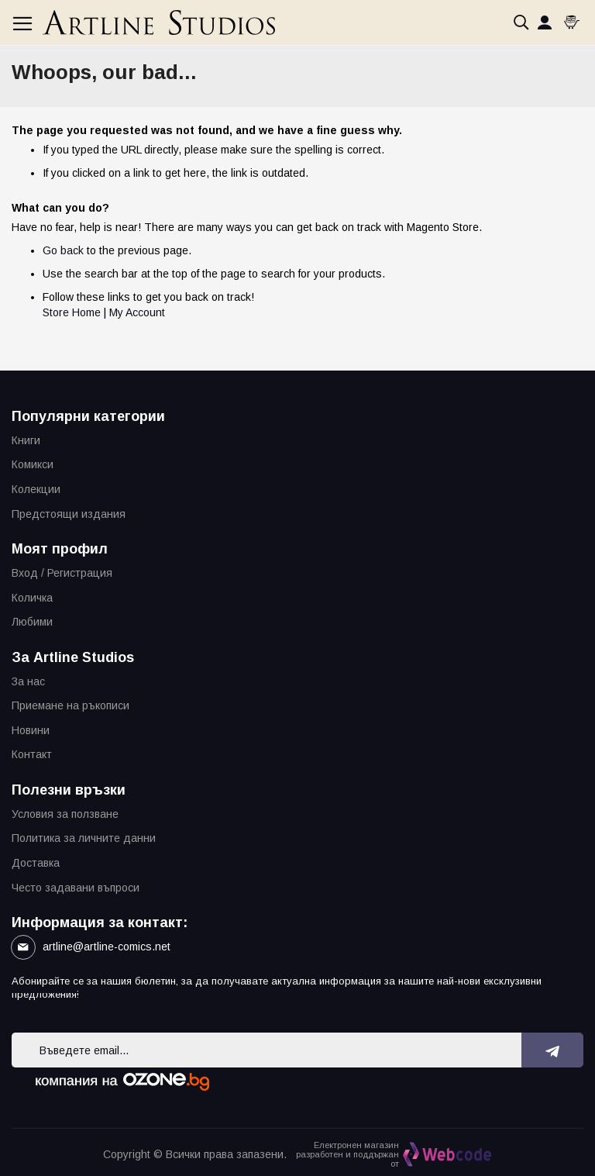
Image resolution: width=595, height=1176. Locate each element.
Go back (63, 250)
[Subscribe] (552, 1050)
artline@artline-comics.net (106, 946)
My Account (137, 312)
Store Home (72, 312)
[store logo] (159, 22)
